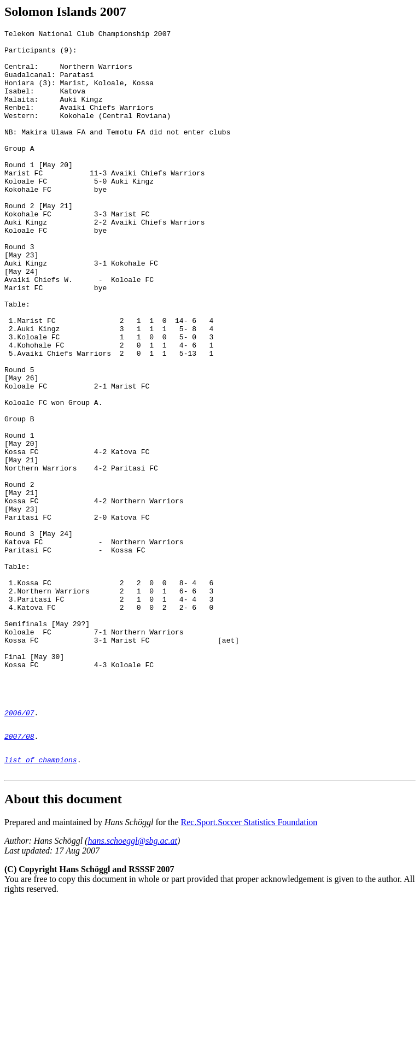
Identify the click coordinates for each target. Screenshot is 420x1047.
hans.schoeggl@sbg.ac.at (132, 985)
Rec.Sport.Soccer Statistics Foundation (249, 966)
